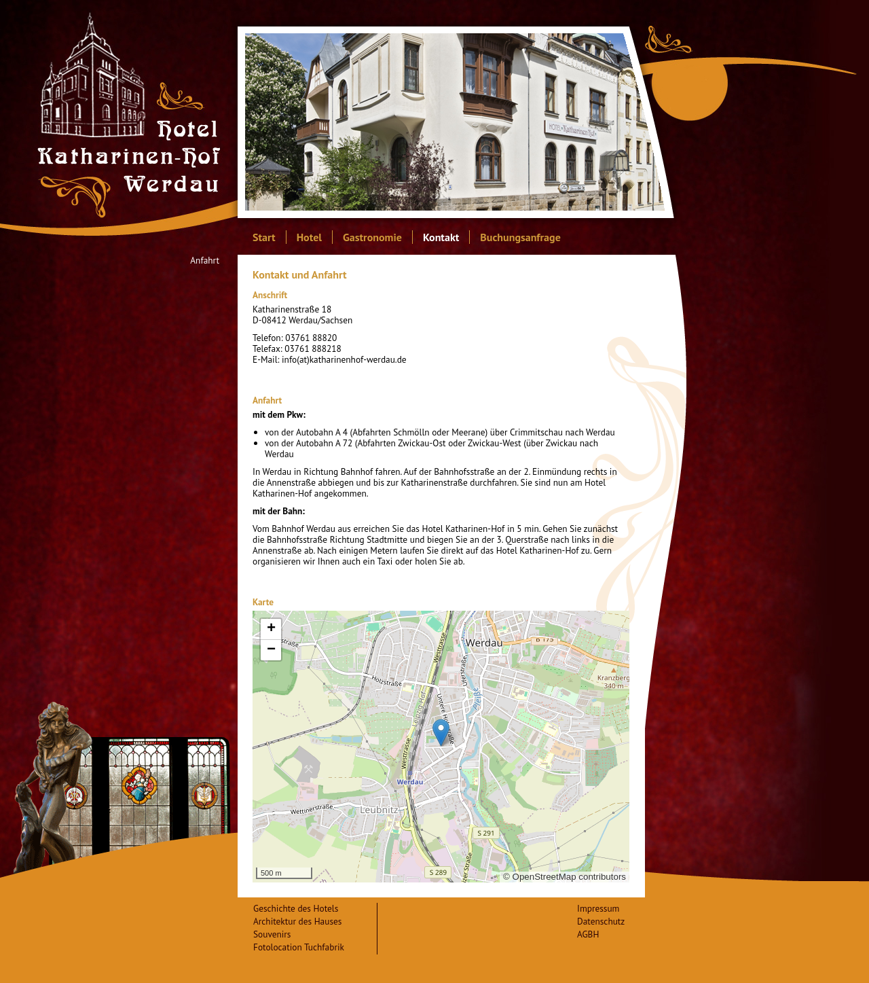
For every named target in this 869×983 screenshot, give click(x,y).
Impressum (598, 908)
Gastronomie (372, 237)
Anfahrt (204, 260)
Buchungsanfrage (520, 237)
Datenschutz (601, 921)
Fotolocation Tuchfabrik (298, 947)
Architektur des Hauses (297, 921)
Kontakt (441, 237)
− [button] (271, 650)
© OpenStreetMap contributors (564, 877)
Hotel (309, 237)
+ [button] (271, 629)
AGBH (588, 934)
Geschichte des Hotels (295, 908)
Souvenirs (272, 934)
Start (264, 237)
